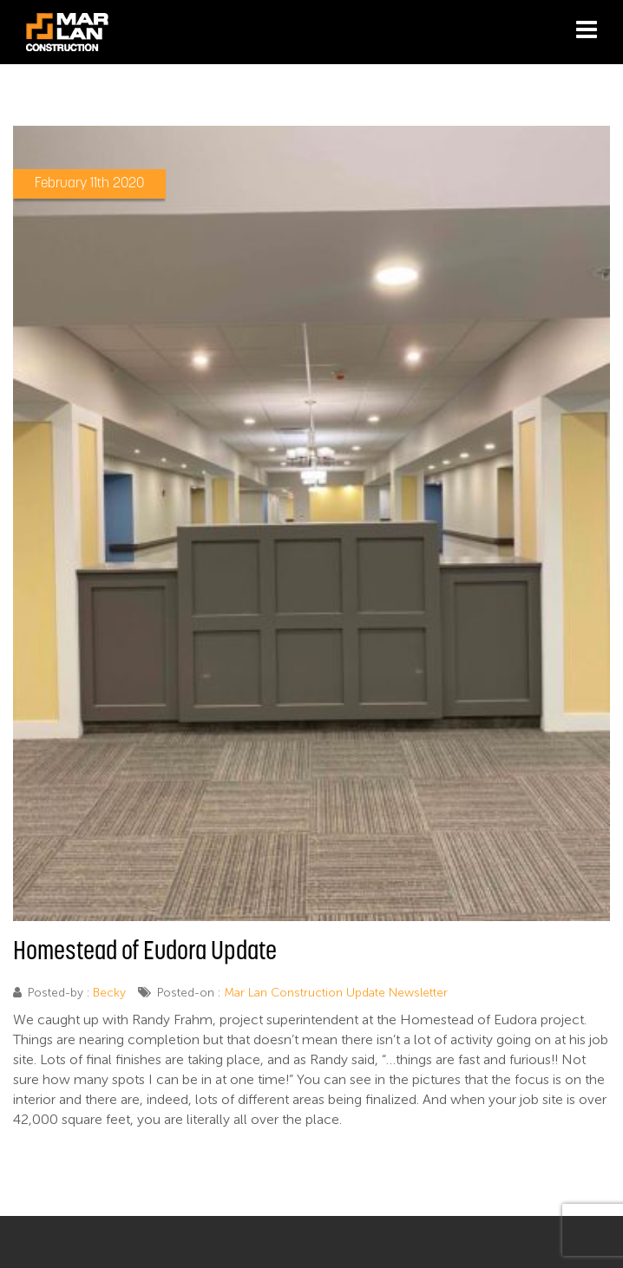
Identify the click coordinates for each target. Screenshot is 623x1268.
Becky (109, 992)
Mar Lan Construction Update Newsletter (336, 992)
